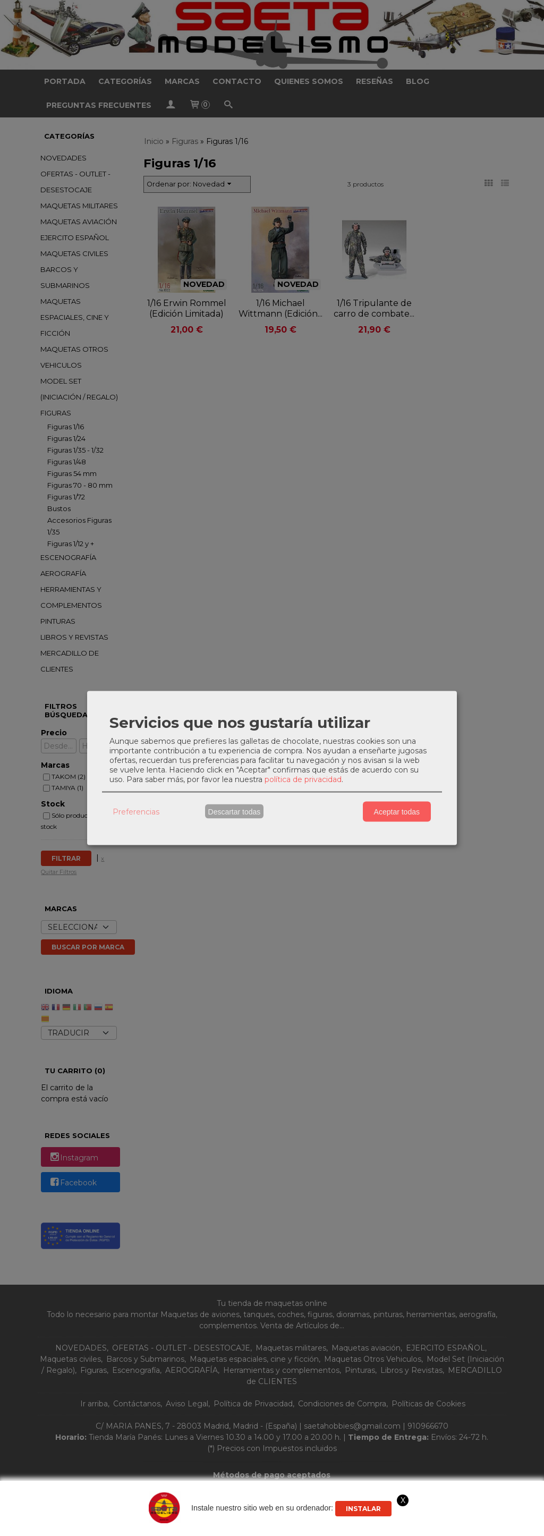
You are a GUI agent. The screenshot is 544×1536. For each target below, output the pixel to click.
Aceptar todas (397, 811)
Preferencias (136, 811)
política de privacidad (303, 779)
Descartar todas (234, 811)
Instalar (363, 1509)
